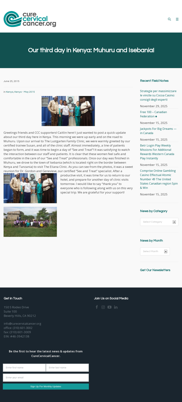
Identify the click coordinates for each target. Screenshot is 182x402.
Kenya (9, 92)
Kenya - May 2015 (24, 92)
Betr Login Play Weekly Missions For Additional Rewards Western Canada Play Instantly (157, 151)
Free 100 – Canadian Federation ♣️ (153, 114)
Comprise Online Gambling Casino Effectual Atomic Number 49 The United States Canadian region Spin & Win (159, 179)
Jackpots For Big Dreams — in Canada (158, 131)
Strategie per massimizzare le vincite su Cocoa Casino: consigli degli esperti (158, 95)
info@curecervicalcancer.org (22, 324)
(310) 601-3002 (22, 328)
